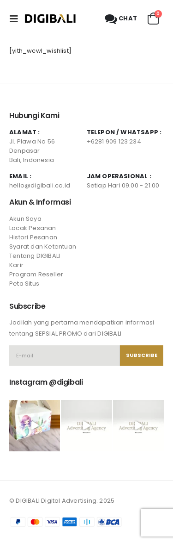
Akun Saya (25, 218)
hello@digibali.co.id (39, 185)
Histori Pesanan (33, 237)
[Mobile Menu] (16, 18)
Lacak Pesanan (32, 228)
